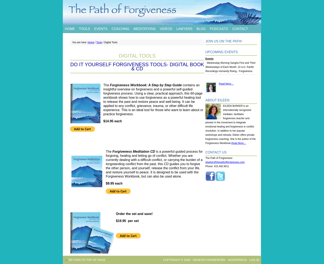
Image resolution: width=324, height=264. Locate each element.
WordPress (237, 260)
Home (70, 29)
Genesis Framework (209, 260)
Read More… (226, 83)
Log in (254, 260)
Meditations (144, 29)
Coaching (120, 29)
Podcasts (219, 29)
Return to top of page (87, 260)
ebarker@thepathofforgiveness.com (225, 162)
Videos (166, 29)
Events (100, 29)
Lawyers (184, 29)
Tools (84, 29)
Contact (240, 29)
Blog (201, 29)
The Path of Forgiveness (162, 12)
